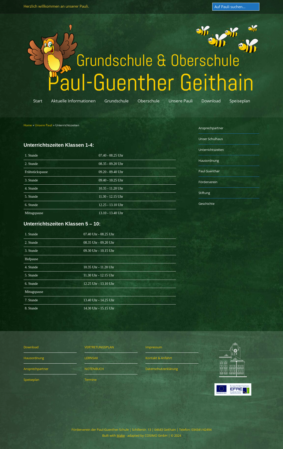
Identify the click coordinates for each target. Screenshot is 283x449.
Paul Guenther (209, 171)
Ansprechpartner (210, 128)
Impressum (153, 347)
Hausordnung (208, 160)
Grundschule (116, 101)
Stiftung (204, 193)
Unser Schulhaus (210, 139)
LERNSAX (91, 358)
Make (121, 435)
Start (37, 101)
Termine (91, 379)
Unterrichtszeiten (211, 149)
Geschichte (206, 203)
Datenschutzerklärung (161, 369)
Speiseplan (239, 101)
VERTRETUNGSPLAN (99, 347)
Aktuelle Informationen (73, 101)
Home (28, 125)
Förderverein (207, 182)
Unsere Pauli (181, 101)
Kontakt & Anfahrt (158, 358)
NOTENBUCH (94, 369)
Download (211, 101)
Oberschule (149, 101)
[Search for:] (235, 7)
